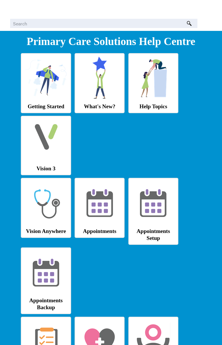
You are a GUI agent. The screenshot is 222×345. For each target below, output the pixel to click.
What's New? (88, 101)
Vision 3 (179, 106)
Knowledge (134, 291)
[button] (189, 23)
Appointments (88, 163)
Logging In (180, 227)
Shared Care (42, 291)
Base (133, 299)
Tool (88, 306)
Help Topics (134, 101)
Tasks (42, 227)
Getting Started (42, 101)
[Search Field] (103, 23)
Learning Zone (179, 291)
